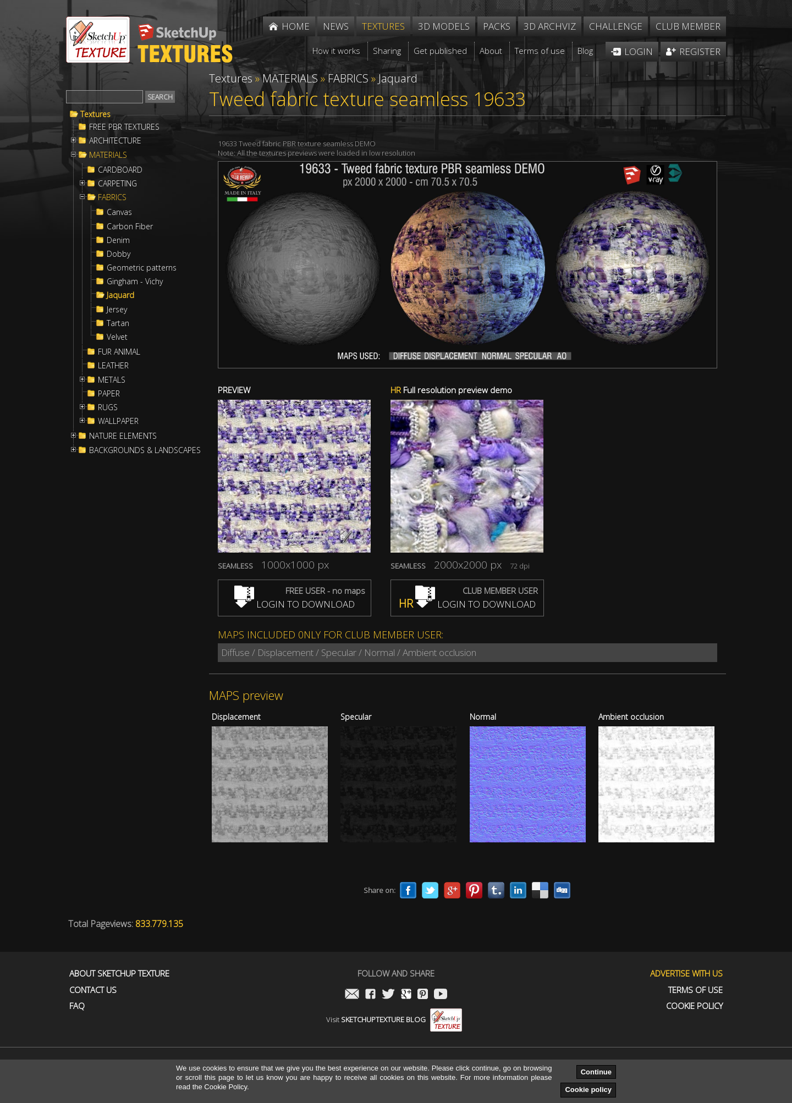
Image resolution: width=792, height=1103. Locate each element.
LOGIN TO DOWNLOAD (294, 604)
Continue (596, 1072)
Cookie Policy (694, 1006)
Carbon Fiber (130, 226)
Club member (688, 26)
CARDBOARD (120, 170)
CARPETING (117, 184)
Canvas (119, 212)
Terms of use (695, 990)
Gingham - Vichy (135, 281)
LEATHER (113, 366)
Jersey (117, 310)
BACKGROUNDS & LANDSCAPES (145, 450)
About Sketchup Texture (119, 973)
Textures (95, 114)
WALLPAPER (118, 421)
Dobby (118, 254)
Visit (394, 1019)
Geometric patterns (142, 268)
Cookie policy (588, 1089)
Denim (118, 240)
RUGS (108, 407)
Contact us (93, 990)
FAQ (77, 1006)
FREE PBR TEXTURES (124, 127)
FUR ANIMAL (119, 352)
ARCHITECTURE (115, 141)
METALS (111, 380)
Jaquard (120, 295)
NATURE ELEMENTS (123, 436)
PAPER (109, 394)
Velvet (117, 337)
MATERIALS (108, 155)
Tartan (118, 323)
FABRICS (112, 197)
